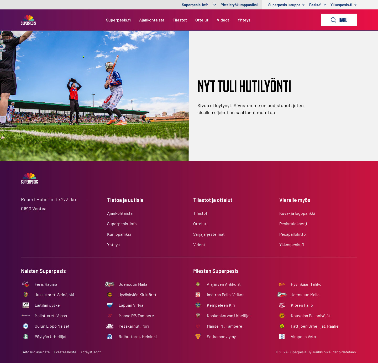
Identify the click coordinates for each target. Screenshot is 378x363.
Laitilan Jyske (47, 304)
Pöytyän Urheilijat (51, 336)
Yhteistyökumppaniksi (239, 5)
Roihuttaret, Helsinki (138, 336)
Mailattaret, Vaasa (51, 315)
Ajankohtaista (151, 19)
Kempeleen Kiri (221, 304)
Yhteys (244, 19)
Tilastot (180, 19)
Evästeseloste (65, 352)
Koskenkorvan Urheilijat (229, 315)
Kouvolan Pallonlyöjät (310, 315)
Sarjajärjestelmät (209, 234)
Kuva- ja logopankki (297, 213)
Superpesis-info (195, 5)
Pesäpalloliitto (292, 234)
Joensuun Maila (133, 284)
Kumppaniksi (119, 234)
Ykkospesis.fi (291, 244)
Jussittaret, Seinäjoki (54, 294)
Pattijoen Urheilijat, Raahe (315, 325)
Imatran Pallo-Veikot (225, 294)
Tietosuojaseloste (35, 352)
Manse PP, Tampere (136, 315)
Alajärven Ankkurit (224, 284)
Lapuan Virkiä (131, 304)
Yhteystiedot (90, 352)
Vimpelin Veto (303, 336)
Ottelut (201, 19)
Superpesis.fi (118, 19)
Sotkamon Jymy (221, 336)
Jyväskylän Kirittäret (137, 294)
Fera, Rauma (46, 284)
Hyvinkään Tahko (306, 284)
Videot (223, 19)
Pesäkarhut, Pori (134, 325)
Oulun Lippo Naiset (52, 325)
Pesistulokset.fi (293, 223)
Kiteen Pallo (302, 304)
